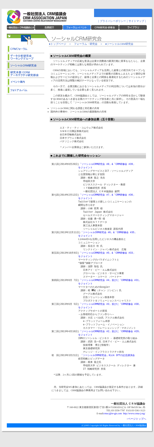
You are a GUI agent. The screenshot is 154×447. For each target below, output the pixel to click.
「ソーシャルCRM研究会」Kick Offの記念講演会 (107, 366)
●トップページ (57, 44)
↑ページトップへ (136, 431)
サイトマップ (136, 21)
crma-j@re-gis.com (112, 425)
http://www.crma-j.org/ (134, 425)
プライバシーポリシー (113, 21)
